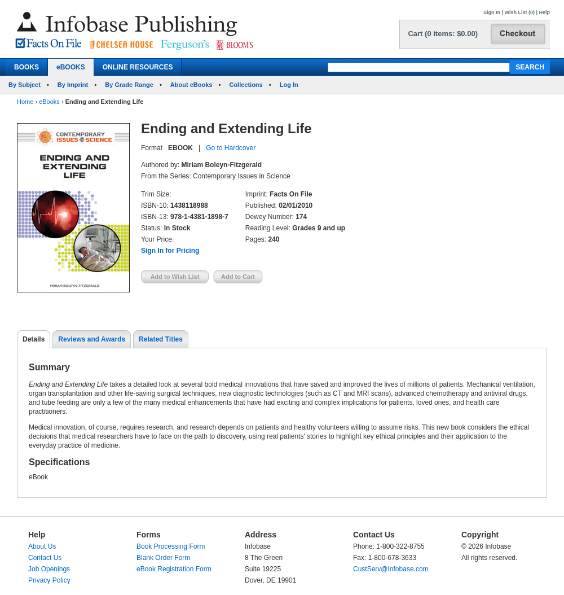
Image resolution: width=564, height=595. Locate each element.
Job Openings (49, 569)
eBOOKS (70, 67)
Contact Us (44, 558)
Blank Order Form (163, 558)
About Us (42, 546)
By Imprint (73, 84)
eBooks (49, 101)
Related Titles (161, 339)
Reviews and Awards (91, 339)
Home (25, 101)
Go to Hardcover (230, 148)
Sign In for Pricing (170, 251)
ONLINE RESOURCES (138, 67)
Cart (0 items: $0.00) (443, 33)
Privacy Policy (49, 580)
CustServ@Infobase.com (391, 569)
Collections (245, 84)
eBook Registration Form (173, 569)
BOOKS (26, 67)
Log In (289, 84)
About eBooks (191, 84)
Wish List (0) (520, 12)
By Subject (24, 84)
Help (544, 12)
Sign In (491, 12)
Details (34, 339)
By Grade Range (129, 84)
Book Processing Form (170, 546)
